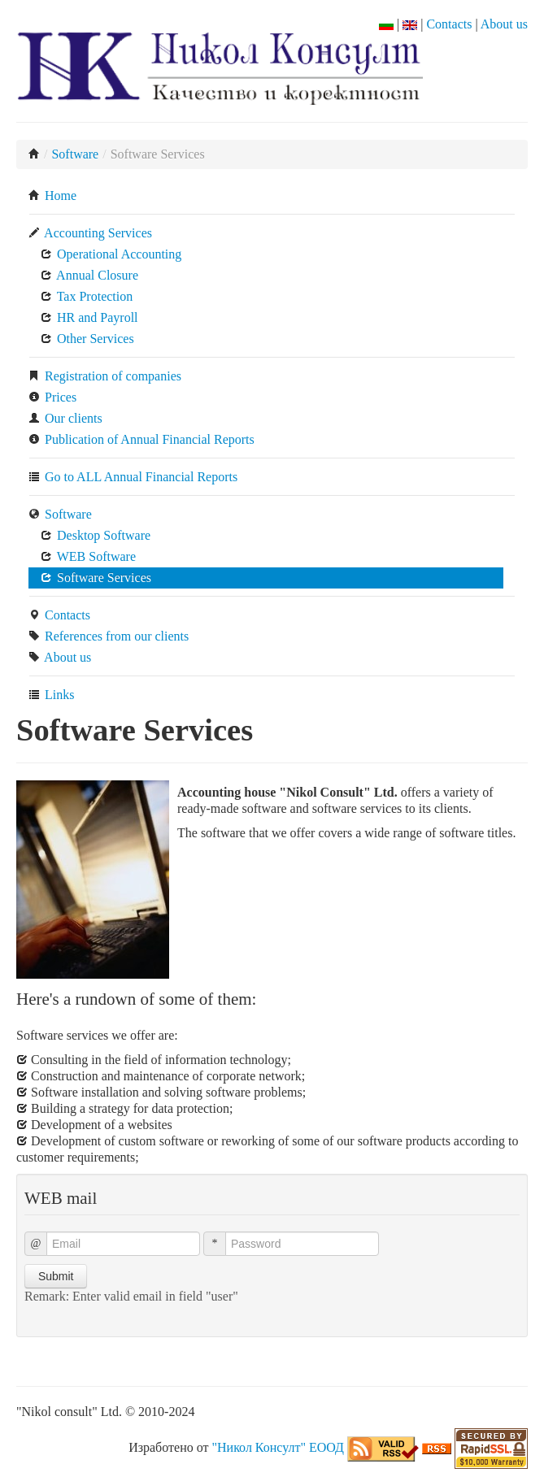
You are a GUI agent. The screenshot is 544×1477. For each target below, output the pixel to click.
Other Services (87, 338)
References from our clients (108, 636)
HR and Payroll (89, 317)
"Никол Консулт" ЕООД (277, 1447)
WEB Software (88, 556)
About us (504, 24)
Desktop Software (95, 535)
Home (52, 195)
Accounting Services (90, 233)
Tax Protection (87, 296)
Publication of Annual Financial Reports (141, 439)
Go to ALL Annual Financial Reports (132, 477)
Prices (52, 397)
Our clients (65, 418)
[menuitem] (272, 195)
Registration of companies (104, 376)
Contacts (449, 24)
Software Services (96, 577)
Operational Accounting (111, 254)
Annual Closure (89, 275)
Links (51, 695)
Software (74, 154)
